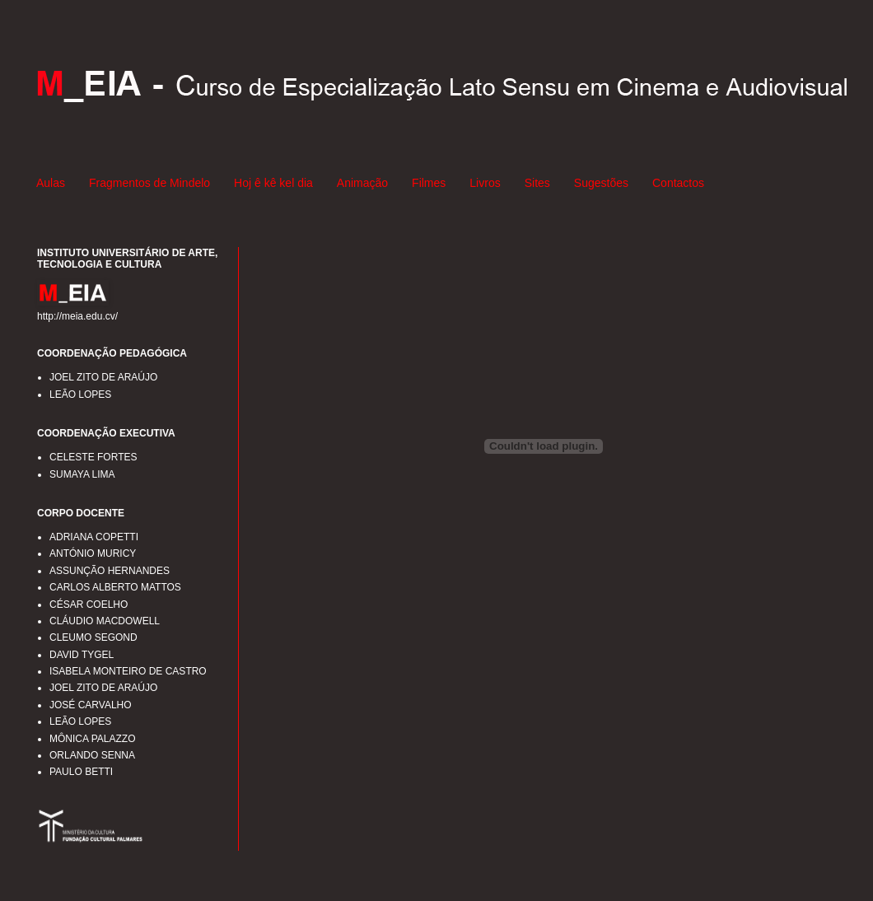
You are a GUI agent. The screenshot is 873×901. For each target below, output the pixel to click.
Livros (484, 182)
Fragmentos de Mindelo (149, 182)
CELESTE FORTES (93, 457)
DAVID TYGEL (81, 655)
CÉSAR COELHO (88, 604)
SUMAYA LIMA (82, 474)
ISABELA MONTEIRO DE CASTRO (128, 671)
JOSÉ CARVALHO (90, 705)
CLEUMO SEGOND (93, 637)
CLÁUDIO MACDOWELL (104, 621)
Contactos (678, 182)
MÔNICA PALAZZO (92, 739)
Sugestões (601, 182)
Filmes (429, 182)
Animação (362, 182)
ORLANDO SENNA (92, 755)
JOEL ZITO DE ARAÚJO (103, 377)
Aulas (50, 182)
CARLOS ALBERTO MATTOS (115, 587)
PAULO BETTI (81, 771)
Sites (537, 182)
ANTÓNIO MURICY (92, 553)
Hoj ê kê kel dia (273, 182)
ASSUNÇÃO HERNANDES (109, 571)
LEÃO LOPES (80, 394)
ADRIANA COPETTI (93, 537)
